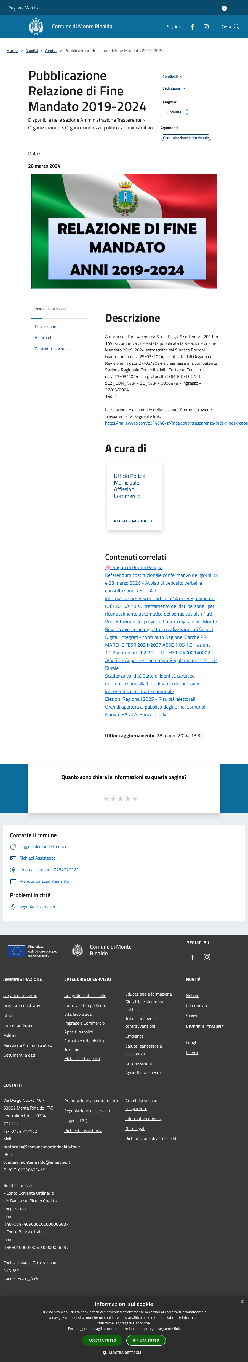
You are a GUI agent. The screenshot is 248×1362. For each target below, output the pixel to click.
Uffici (8, 1015)
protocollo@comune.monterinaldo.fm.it (41, 1146)
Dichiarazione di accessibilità (152, 1138)
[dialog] (124, 1329)
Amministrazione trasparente (141, 1104)
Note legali (135, 1128)
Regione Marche (23, 7)
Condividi (173, 77)
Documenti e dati (19, 1055)
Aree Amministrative (22, 1005)
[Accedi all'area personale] (224, 8)
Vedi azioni (174, 88)
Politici (9, 1035)
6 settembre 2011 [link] (197, 336)
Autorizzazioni (138, 1063)
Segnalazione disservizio (87, 1110)
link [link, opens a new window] (177, 1328)
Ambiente (134, 1036)
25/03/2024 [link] (151, 356)
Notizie (192, 995)
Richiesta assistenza (83, 1130)
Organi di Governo (20, 995)
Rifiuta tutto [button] (146, 1340)
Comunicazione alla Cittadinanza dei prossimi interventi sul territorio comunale (152, 687)
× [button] (242, 1302)
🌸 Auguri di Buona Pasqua (133, 567)
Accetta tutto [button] (102, 1340)
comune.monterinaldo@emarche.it (36, 1162)
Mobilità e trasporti (82, 1058)
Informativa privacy (143, 1118)
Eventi (192, 1052)
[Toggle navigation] (11, 26)
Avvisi (51, 50)
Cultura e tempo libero (85, 1005)
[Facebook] (190, 26)
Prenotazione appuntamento (91, 1100)
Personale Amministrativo (27, 1045)
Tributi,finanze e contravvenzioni (140, 1022)
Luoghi (192, 1042)
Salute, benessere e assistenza (143, 1050)
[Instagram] (203, 26)
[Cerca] (236, 26)
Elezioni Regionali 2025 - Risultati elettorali (150, 699)
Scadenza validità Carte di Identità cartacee (149, 675)
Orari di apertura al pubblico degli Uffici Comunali (155, 706)
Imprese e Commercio (84, 1023)
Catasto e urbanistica (84, 1040)
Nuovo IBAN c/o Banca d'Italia (136, 714)
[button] (124, 1352)
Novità (32, 50)
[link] (197, 336)
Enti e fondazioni (19, 1025)
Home (12, 50)
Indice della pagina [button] (50, 308)
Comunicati (196, 1005)
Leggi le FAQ (75, 1120)
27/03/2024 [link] (150, 363)
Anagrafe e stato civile (85, 995)
